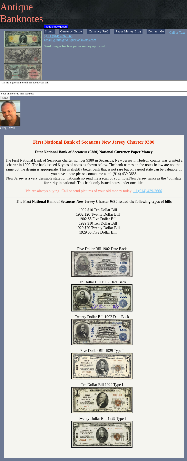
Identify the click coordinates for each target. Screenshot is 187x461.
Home (49, 31)
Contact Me (156, 31)
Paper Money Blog (128, 31)
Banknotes (21, 18)
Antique (16, 6)
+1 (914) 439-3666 (147, 191)
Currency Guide (71, 31)
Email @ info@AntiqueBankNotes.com (70, 40)
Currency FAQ (99, 31)
